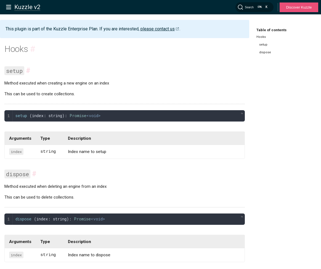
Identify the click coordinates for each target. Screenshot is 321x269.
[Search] (254, 7)
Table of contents (271, 30)
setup (263, 44)
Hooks (261, 37)
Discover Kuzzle (299, 7)
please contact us (157, 28)
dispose (265, 52)
